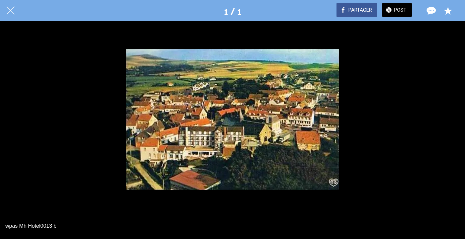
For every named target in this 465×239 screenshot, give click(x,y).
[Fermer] (11, 11)
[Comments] (431, 11)
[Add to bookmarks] (448, 11)
